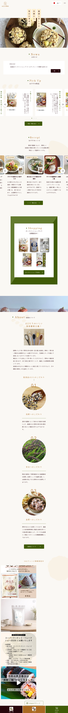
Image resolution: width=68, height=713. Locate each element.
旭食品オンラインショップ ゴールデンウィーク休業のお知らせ (28, 67)
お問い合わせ (34, 678)
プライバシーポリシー (32, 685)
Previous (5, 104)
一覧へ (56, 71)
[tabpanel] (48, 102)
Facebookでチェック (33, 642)
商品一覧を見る (34, 124)
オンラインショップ (34, 671)
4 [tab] (36, 118)
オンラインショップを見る (34, 273)
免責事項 (28, 689)
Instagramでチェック (33, 636)
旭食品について (34, 547)
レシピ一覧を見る (34, 203)
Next (62, 104)
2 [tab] (33, 118)
